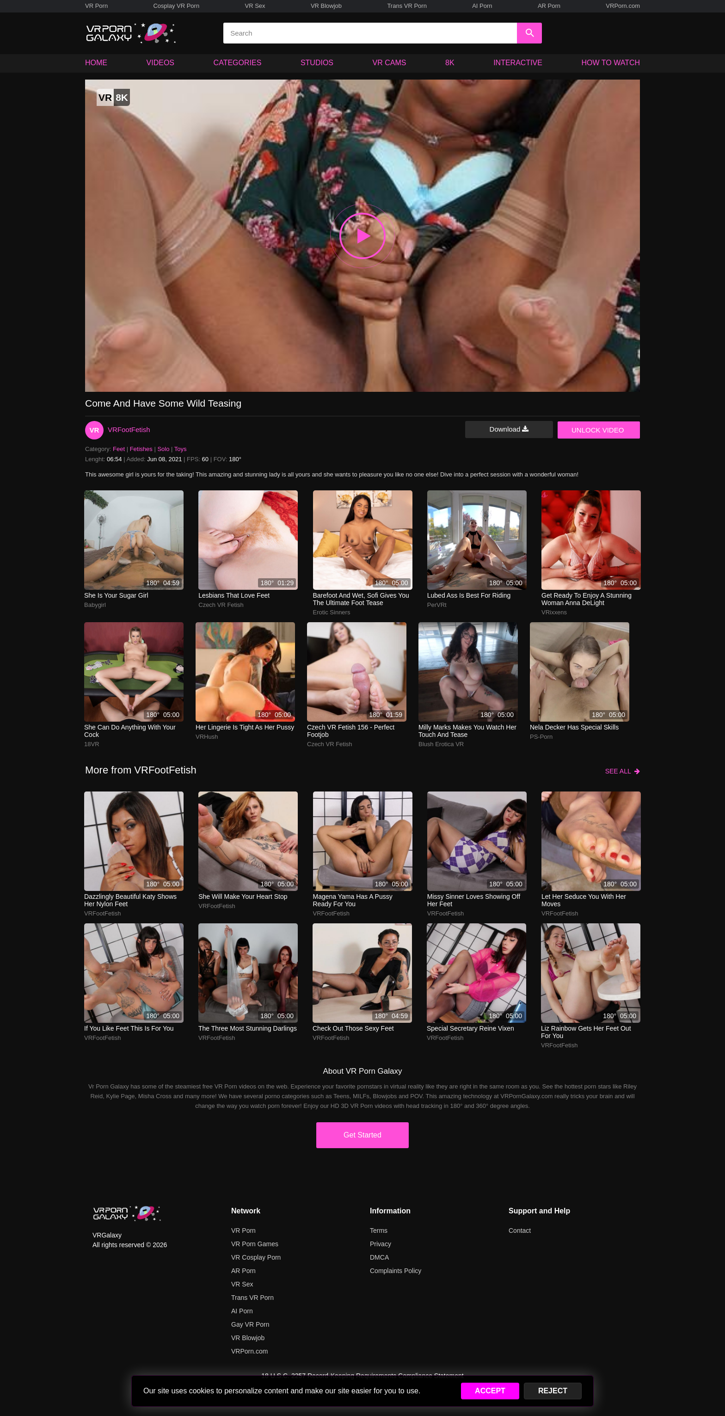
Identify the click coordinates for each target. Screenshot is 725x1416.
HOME (96, 63)
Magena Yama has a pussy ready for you (353, 900)
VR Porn (96, 5)
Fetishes (141, 448)
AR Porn (549, 5)
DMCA (379, 1257)
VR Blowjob (326, 5)
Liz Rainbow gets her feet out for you (586, 1032)
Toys (180, 448)
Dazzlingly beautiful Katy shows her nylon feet (130, 900)
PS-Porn (541, 736)
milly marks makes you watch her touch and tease (467, 730)
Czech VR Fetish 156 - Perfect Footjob (350, 730)
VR (94, 430)
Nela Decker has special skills (574, 727)
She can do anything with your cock (130, 730)
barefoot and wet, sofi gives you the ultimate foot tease (361, 599)
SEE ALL (622, 771)
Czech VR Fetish (221, 604)
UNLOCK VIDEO (597, 430)
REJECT (552, 1391)
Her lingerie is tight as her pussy (245, 727)
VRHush (207, 736)
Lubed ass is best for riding (469, 595)
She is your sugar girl (116, 595)
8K (450, 63)
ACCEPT (490, 1391)
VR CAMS (389, 63)
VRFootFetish (129, 429)
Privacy (380, 1244)
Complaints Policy (395, 1270)
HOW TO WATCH (611, 63)
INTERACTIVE (517, 63)
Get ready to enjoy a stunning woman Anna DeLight (586, 599)
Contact (520, 1230)
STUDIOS (317, 63)
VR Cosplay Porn (256, 1257)
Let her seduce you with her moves (583, 900)
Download (509, 429)
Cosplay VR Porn (176, 5)
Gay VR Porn (250, 1324)
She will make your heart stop (242, 896)
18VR (91, 744)
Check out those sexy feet (353, 1028)
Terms (378, 1230)
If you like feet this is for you (129, 1028)
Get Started (362, 1135)
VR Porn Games (254, 1244)
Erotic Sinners (331, 612)
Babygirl (95, 604)
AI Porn (482, 5)
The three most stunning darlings (247, 1028)
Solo (163, 448)
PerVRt (437, 604)
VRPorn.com (623, 5)
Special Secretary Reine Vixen (470, 1028)
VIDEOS (160, 63)
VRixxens (554, 612)
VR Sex (255, 5)
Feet (119, 448)
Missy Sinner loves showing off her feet (473, 900)
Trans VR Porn (407, 5)
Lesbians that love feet (234, 595)
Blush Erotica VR (441, 744)
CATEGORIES (238, 63)
